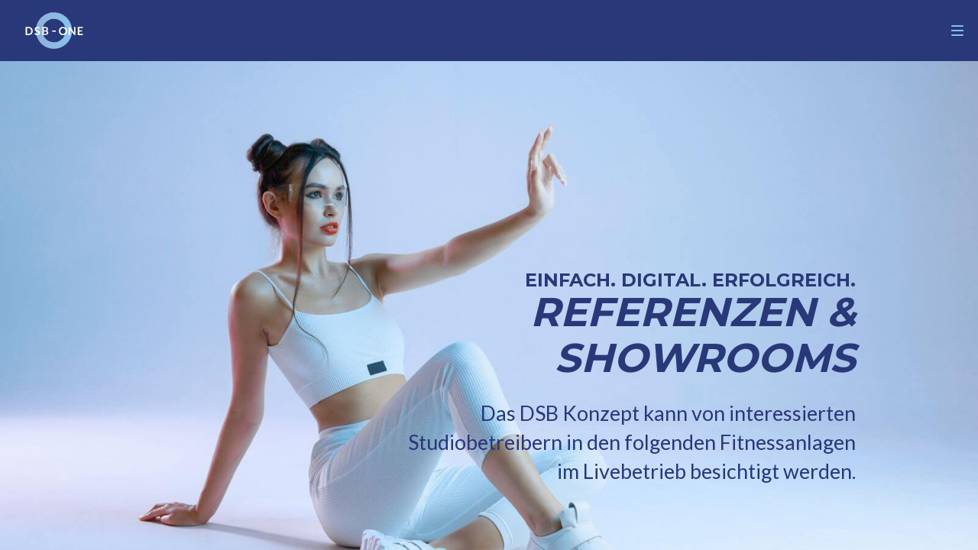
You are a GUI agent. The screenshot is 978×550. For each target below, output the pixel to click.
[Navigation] (957, 30)
